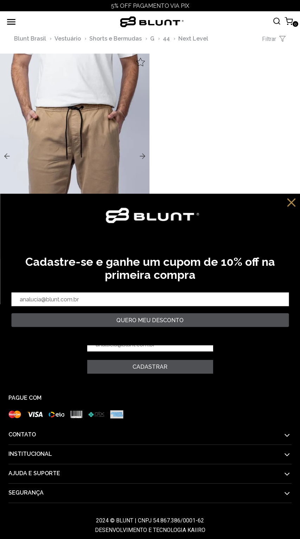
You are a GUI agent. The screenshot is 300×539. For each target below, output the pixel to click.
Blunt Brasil (30, 38)
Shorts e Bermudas (115, 38)
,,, (74, 155)
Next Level (193, 38)
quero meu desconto (150, 320)
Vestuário (68, 38)
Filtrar (274, 38)
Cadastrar (150, 366)
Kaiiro (196, 530)
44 (166, 38)
